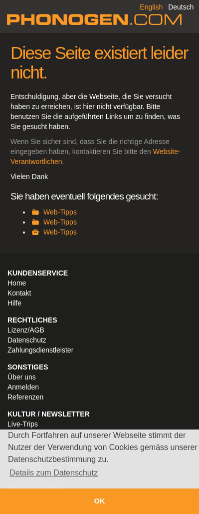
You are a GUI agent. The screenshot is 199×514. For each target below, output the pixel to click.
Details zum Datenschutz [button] (53, 472)
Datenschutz (26, 340)
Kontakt (19, 293)
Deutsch (181, 7)
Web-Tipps (60, 212)
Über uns (21, 377)
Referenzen (25, 397)
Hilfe (14, 303)
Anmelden (23, 387)
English (151, 7)
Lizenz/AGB (25, 330)
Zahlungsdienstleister (40, 350)
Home (16, 283)
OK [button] (99, 501)
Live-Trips (22, 424)
